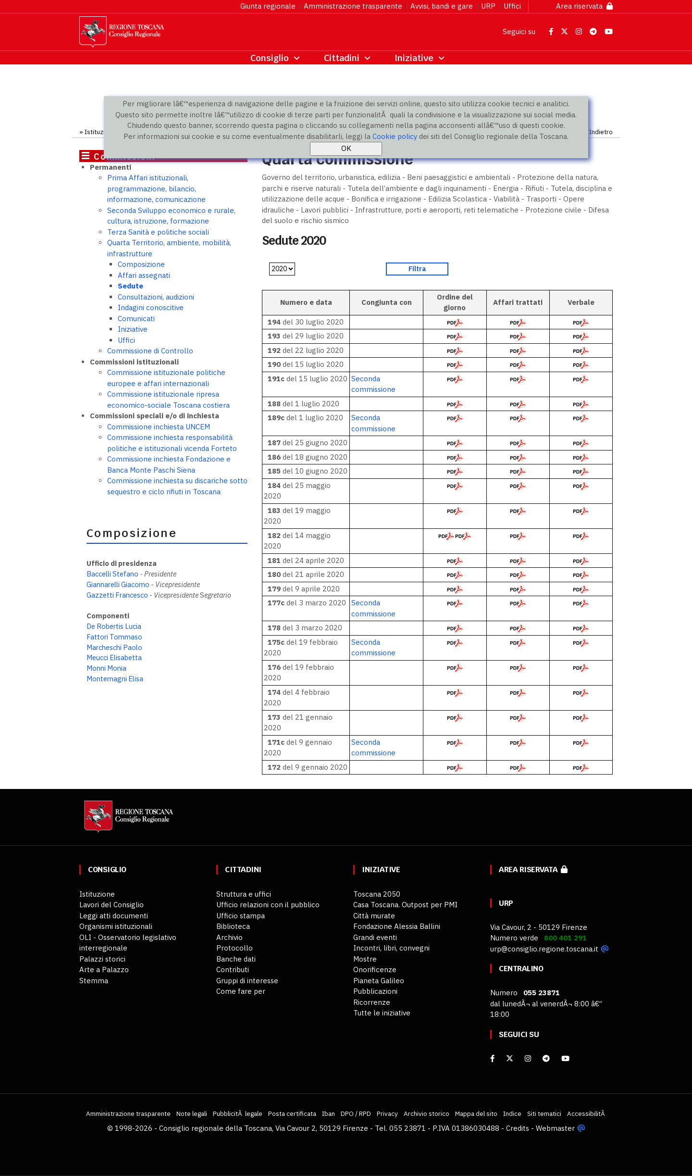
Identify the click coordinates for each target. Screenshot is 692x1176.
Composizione (141, 264)
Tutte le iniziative (381, 1012)
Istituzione (100, 131)
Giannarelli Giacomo (117, 584)
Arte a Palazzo (104, 969)
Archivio (229, 937)
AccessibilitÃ (586, 1113)
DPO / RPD (356, 1113)
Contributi (232, 969)
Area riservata (584, 6)
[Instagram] (528, 1058)
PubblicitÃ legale (237, 1113)
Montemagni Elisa (114, 678)
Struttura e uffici (243, 894)
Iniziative (133, 329)
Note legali (191, 1113)
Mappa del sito (476, 1113)
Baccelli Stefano (112, 573)
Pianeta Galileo (378, 980)
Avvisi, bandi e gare (441, 6)
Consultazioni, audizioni (156, 296)
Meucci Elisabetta (114, 657)
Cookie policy (394, 136)
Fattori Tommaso (114, 636)
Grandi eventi (375, 937)
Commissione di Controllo (150, 350)
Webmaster (555, 1128)
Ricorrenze (371, 1002)
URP (488, 6)
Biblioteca (233, 926)
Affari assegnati (144, 275)
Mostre (365, 958)
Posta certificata (292, 1113)
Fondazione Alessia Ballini (396, 926)
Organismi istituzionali (115, 926)
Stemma (93, 980)
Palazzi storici (102, 958)
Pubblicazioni (375, 991)
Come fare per (240, 991)
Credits (517, 1128)
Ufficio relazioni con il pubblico (268, 904)
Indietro (601, 131)
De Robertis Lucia (113, 626)
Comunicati (136, 318)
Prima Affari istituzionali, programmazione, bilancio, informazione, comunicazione (156, 188)
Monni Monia (106, 668)
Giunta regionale (268, 6)
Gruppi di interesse (247, 980)
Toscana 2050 (376, 894)
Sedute (130, 285)
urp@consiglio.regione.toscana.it (544, 948)
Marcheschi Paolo (114, 647)
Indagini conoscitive (151, 307)
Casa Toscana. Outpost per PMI (405, 904)
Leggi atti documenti (113, 915)
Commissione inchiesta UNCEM (158, 426)
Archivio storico (426, 1113)
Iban (328, 1113)
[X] (509, 1058)
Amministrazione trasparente (353, 6)
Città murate (374, 915)
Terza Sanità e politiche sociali (158, 232)
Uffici (512, 6)
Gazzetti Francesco (117, 595)
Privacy (387, 1113)
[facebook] (492, 1058)
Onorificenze (374, 969)
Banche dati (236, 958)
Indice (512, 1113)
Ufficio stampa (240, 915)
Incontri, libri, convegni (391, 947)
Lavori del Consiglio (111, 904)
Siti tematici (544, 1113)
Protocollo (234, 947)
